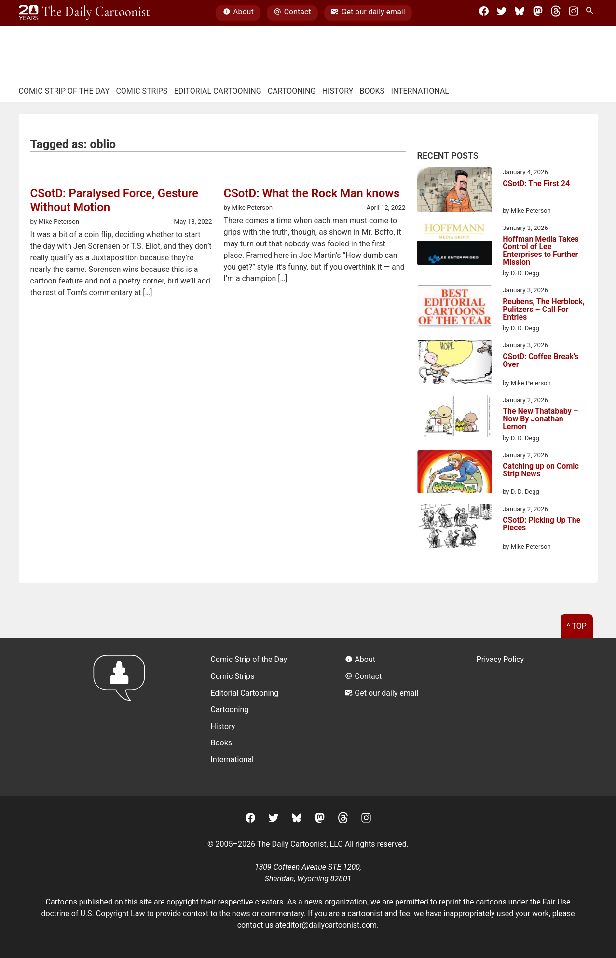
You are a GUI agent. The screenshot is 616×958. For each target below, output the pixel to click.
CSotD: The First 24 (536, 184)
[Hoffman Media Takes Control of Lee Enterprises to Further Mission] (454, 246)
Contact (292, 13)
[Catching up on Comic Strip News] (454, 473)
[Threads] (555, 13)
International (420, 90)
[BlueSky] (519, 13)
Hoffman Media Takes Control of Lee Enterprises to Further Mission (541, 250)
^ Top (577, 626)
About (238, 13)
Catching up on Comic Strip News (541, 470)
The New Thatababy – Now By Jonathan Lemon (540, 419)
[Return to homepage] (122, 717)
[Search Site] (591, 13)
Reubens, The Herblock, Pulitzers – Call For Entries (544, 309)
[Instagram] (573, 13)
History (338, 90)
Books (372, 90)
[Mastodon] (538, 13)
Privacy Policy (500, 659)
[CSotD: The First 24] (454, 191)
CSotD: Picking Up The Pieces (541, 524)
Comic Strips (141, 90)
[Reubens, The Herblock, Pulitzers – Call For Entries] (454, 308)
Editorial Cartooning (217, 90)
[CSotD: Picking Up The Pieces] (454, 528)
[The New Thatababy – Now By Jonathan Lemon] (454, 417)
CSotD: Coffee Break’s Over (540, 361)
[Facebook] (484, 13)
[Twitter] (501, 13)
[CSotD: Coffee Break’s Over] (454, 364)
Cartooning (292, 90)
